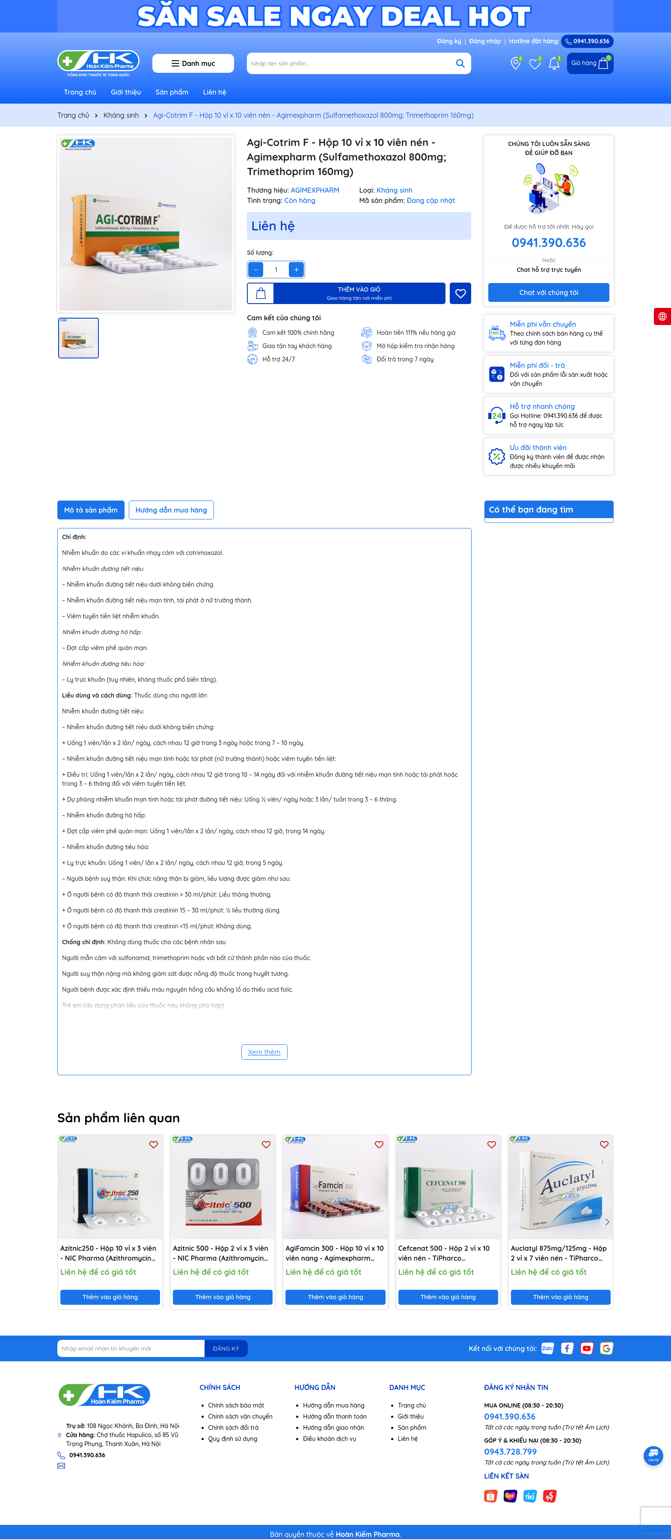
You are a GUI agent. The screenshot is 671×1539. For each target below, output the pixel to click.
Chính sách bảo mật (236, 1405)
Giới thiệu (126, 92)
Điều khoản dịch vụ (329, 1439)
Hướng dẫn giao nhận (333, 1428)
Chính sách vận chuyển (240, 1416)
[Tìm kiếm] (460, 63)
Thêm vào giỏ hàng (110, 1297)
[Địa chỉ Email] (152, 1348)
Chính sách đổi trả (233, 1428)
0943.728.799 (510, 1451)
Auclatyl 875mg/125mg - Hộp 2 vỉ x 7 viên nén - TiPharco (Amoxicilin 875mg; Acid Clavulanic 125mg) (559, 1253)
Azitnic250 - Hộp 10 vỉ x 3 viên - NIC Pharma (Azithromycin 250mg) (108, 1253)
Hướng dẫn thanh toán (335, 1416)
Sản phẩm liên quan (118, 1118)
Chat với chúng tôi (549, 292)
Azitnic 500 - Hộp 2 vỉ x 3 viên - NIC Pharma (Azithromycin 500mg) (220, 1253)
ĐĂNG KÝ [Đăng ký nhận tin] (226, 1348)
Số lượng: (260, 252)
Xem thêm (264, 1052)
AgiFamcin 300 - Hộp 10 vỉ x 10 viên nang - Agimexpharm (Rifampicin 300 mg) (334, 1253)
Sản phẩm (172, 92)
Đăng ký (449, 41)
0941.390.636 (509, 1416)
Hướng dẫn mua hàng (334, 1405)
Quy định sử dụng (233, 1439)
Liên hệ (214, 92)
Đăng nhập (485, 41)
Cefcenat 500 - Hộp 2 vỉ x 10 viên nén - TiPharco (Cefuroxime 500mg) (444, 1253)
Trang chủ (80, 92)
